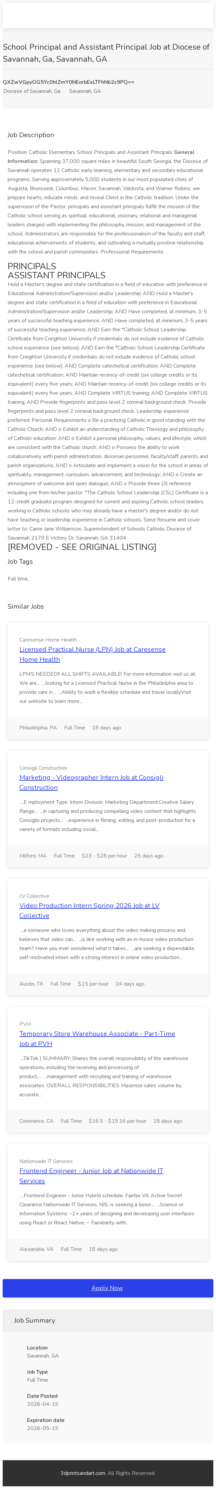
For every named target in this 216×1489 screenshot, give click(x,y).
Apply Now (107, 1288)
